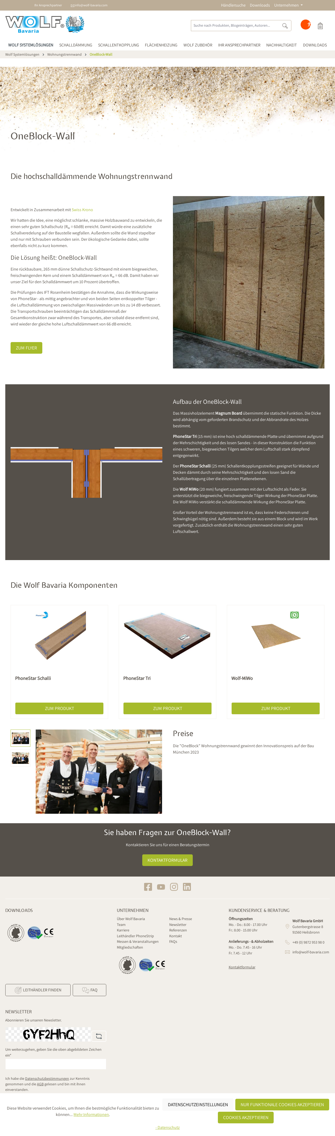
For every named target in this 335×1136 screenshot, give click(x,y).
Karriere (123, 930)
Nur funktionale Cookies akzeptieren (282, 1104)
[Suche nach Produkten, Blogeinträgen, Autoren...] (235, 25)
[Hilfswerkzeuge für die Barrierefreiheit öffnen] (309, 26)
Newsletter (177, 924)
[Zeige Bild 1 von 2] (96, 809)
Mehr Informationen (91, 1114)
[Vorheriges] (40, 771)
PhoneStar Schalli (33, 678)
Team (121, 924)
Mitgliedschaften (130, 947)
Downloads (260, 5)
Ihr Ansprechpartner (48, 5)
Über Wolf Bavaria (131, 918)
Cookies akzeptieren (245, 1117)
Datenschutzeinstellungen (198, 1104)
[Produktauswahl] (320, 26)
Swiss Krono (82, 209)
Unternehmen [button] (287, 5)
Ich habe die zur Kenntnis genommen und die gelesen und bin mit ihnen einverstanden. (47, 1084)
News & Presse (180, 918)
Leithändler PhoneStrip (135, 935)
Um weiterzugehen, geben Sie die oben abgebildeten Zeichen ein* (53, 1052)
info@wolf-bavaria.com (91, 5)
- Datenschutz (167, 1127)
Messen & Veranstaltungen (138, 941)
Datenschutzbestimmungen (47, 1078)
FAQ (89, 990)
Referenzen (178, 930)
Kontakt (175, 935)
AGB (40, 1084)
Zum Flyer (26, 348)
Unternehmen (133, 910)
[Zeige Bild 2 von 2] (102, 809)
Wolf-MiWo (242, 678)
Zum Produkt (59, 708)
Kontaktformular (167, 860)
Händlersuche (233, 5)
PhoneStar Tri (136, 678)
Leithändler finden (37, 990)
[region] (86, 772)
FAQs (173, 941)
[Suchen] (285, 25)
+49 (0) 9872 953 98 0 (308, 942)
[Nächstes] (158, 771)
